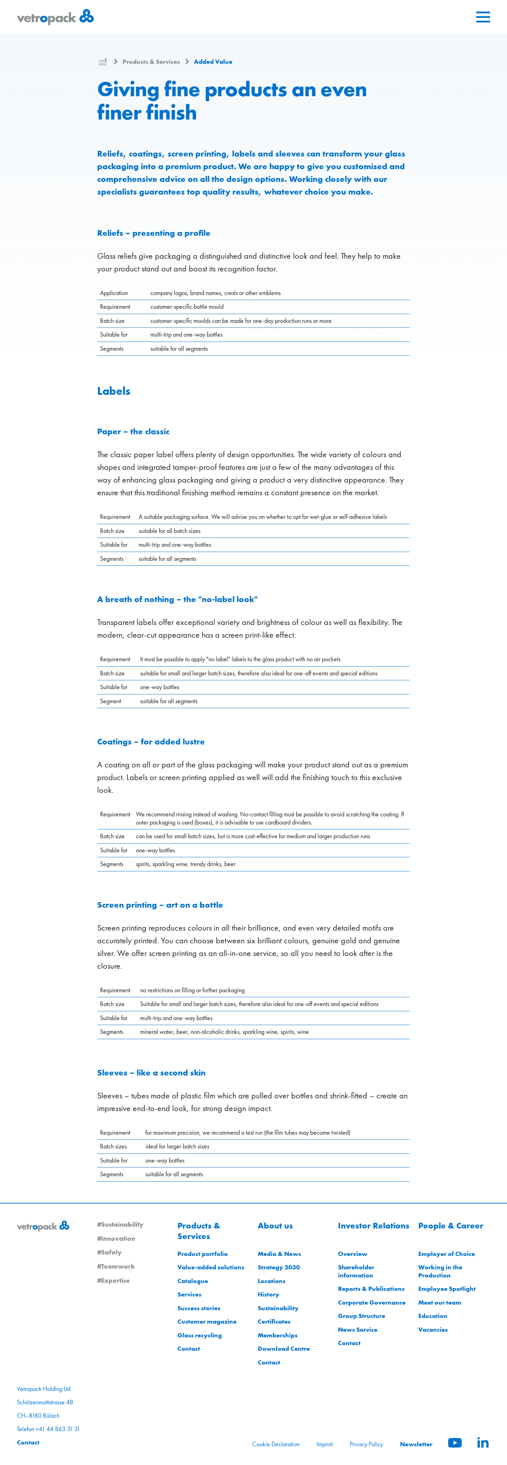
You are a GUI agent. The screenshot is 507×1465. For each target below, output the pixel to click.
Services (189, 1294)
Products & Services (152, 61)
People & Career (450, 1225)
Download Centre (284, 1348)
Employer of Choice (446, 1254)
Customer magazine (207, 1321)
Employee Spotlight (447, 1289)
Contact (188, 1348)
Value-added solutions (210, 1267)
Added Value (213, 61)
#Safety (109, 1252)
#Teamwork (116, 1266)
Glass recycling (199, 1335)
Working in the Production (440, 1271)
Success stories (198, 1308)
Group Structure (361, 1316)
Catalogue (192, 1281)
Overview (352, 1254)
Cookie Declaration (276, 1444)
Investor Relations (373, 1225)
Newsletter (416, 1444)
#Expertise (113, 1280)
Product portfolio (202, 1254)
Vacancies (433, 1329)
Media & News (279, 1254)
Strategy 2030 (279, 1267)
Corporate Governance (372, 1302)
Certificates (274, 1321)
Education (432, 1316)
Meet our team (439, 1302)
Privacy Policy (366, 1444)
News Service (357, 1329)
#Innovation (116, 1238)
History (268, 1294)
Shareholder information (356, 1271)
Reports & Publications (371, 1289)
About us (275, 1225)
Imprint (325, 1444)
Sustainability (278, 1308)
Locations (272, 1281)
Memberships (278, 1335)
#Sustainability (120, 1224)
